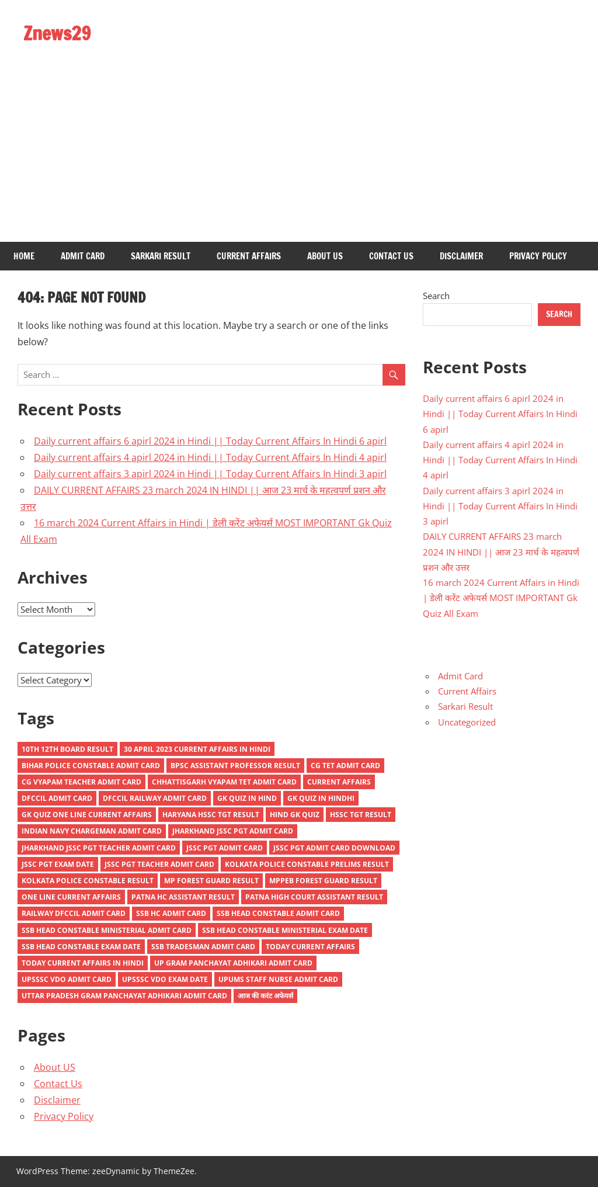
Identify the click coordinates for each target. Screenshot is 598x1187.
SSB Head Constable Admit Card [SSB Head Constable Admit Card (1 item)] (278, 913)
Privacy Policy (538, 256)
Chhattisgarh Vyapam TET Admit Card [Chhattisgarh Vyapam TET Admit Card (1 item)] (224, 782)
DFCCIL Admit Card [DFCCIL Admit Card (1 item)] (57, 798)
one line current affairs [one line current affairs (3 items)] (71, 897)
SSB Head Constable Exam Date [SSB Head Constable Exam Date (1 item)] (81, 947)
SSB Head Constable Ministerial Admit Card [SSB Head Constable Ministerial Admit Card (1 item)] (107, 930)
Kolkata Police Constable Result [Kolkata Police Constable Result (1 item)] (88, 881)
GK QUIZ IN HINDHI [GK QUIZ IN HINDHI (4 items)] (320, 798)
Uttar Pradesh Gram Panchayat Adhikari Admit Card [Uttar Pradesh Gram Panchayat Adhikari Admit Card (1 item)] (124, 996)
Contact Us (391, 256)
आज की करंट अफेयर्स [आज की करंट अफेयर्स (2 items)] (265, 996)
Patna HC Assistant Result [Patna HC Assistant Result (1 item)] (183, 897)
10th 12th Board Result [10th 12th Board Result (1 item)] (67, 749)
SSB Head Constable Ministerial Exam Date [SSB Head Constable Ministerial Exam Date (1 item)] (285, 930)
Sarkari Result (160, 256)
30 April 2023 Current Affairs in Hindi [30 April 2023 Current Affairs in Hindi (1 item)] (197, 749)
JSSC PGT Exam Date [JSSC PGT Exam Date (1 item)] (58, 864)
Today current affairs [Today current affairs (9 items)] (310, 947)
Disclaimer (461, 256)
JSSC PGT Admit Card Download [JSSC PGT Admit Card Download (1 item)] (334, 848)
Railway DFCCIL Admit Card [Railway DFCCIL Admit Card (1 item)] (74, 913)
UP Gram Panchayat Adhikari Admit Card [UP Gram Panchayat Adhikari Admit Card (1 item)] (233, 963)
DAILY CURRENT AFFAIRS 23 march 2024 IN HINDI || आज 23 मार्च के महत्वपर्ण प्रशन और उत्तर (501, 551)
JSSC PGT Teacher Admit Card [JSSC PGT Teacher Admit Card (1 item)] (159, 864)
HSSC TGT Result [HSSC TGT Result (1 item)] (360, 815)
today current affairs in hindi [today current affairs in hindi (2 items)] (83, 963)
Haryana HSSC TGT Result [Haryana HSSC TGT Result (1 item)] (210, 815)
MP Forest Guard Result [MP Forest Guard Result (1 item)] (211, 881)
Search (436, 295)
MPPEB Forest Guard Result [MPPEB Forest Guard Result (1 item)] (323, 881)
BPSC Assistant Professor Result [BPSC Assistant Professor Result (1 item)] (235, 765)
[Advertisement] (299, 154)
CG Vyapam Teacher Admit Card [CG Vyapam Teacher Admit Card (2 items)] (81, 782)
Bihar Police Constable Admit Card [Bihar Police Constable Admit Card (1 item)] (91, 765)
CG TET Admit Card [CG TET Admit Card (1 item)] (345, 765)
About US (325, 256)
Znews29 (57, 33)
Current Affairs (249, 256)
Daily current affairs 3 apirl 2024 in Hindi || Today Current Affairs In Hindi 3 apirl (210, 473)
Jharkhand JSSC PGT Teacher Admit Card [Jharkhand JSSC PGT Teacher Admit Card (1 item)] (99, 848)
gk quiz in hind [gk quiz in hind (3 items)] (247, 798)
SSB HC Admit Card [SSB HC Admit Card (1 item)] (171, 913)
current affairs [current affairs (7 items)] (339, 782)
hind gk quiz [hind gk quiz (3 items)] (294, 815)
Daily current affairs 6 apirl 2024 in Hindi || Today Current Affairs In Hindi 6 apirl (210, 441)
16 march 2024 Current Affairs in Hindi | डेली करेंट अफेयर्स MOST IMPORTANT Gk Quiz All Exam (501, 598)
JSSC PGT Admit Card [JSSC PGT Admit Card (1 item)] (224, 848)
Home (23, 256)
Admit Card (83, 256)
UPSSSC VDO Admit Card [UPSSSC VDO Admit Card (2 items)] (67, 979)
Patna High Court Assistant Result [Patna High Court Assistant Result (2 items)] (314, 897)
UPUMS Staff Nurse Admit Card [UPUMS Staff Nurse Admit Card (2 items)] (278, 979)
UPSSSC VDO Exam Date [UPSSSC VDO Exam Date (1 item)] (165, 979)
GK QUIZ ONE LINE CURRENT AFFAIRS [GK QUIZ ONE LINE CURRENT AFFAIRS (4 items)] (87, 815)
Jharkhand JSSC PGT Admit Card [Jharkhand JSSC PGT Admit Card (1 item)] (232, 831)
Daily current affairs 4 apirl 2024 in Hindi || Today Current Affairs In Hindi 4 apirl (210, 457)
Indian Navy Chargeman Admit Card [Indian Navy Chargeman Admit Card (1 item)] (92, 831)
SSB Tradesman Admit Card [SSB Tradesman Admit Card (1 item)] (203, 947)
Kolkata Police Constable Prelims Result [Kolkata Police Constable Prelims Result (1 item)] (307, 864)
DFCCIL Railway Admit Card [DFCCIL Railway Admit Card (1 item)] (155, 798)
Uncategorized (467, 722)
